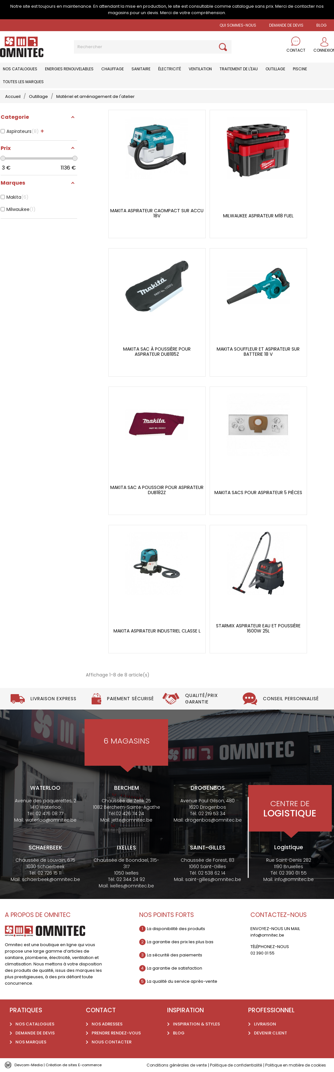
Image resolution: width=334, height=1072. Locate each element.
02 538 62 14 (211, 873)
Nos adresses (107, 1024)
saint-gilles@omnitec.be (213, 879)
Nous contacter (111, 1042)
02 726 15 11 (49, 873)
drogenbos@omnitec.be (213, 820)
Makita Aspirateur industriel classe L (157, 631)
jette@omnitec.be (132, 820)
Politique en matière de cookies (300, 1065)
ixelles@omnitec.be (132, 886)
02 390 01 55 (293, 873)
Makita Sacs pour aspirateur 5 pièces (258, 492)
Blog (179, 1033)
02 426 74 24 (130, 813)
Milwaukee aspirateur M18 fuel (258, 216)
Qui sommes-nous (238, 25)
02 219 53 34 (211, 813)
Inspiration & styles (196, 1024)
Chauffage (112, 69)
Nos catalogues (20, 69)
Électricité (169, 69)
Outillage (275, 69)
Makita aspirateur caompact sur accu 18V (156, 213)
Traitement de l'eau (239, 69)
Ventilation (200, 69)
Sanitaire (140, 69)
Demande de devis (286, 25)
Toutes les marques (23, 81)
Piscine (300, 69)
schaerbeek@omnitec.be (51, 879)
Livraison (265, 1024)
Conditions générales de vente (172, 1065)
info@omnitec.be (294, 879)
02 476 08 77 (49, 813)
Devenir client (270, 1033)
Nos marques (30, 1042)
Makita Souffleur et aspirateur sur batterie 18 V (258, 352)
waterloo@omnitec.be (51, 820)
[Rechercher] (152, 47)
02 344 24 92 (130, 879)
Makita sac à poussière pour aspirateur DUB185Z (157, 352)
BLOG (321, 25)
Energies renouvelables (69, 69)
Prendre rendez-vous (116, 1033)
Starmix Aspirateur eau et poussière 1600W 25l (258, 628)
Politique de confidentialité (236, 1065)
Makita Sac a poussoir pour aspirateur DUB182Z (156, 490)
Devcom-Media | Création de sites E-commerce (64, 1065)
